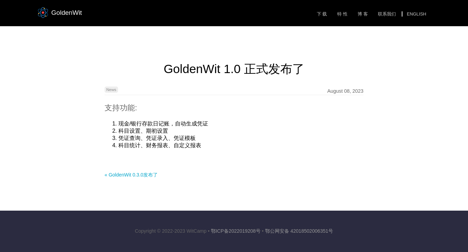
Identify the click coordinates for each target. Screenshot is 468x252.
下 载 (322, 14)
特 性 (342, 14)
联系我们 (387, 14)
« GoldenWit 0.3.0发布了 (131, 175)
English (416, 14)
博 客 (363, 14)
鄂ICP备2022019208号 (236, 231)
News (111, 90)
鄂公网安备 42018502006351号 (299, 231)
